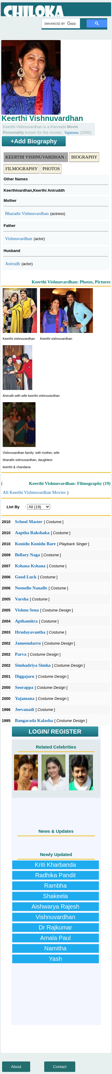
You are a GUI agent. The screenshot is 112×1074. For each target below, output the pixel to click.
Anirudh (12, 263)
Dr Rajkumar (55, 927)
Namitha (55, 948)
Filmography (21, 168)
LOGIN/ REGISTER (55, 731)
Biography (84, 157)
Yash (55, 958)
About (16, 1066)
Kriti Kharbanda (55, 864)
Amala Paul (55, 938)
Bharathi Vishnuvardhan (27, 213)
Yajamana (71, 132)
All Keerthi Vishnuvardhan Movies (34, 492)
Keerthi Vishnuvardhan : (35, 157)
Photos (51, 168)
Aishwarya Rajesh (55, 906)
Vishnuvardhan (18, 238)
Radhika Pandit (55, 875)
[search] (60, 23)
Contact (60, 1066)
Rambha (55, 885)
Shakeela (55, 896)
